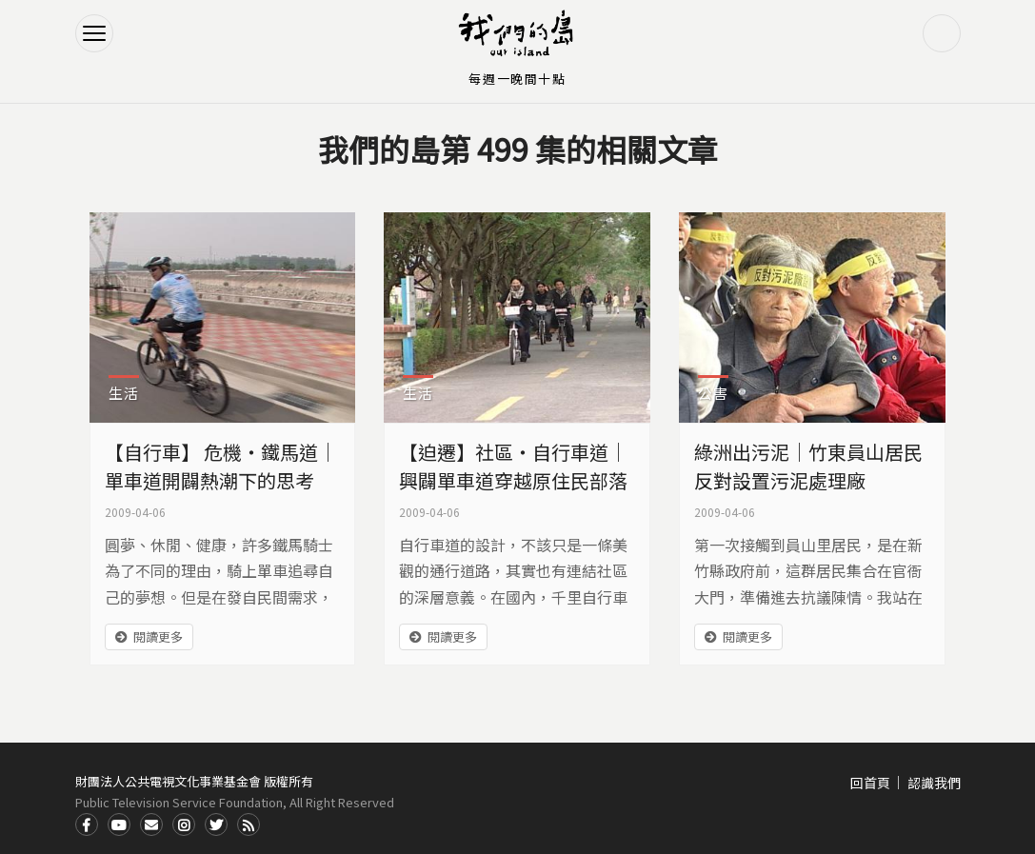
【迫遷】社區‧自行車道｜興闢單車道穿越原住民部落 (513, 466)
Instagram (183, 824)
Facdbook (86, 824)
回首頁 (870, 782)
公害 (713, 393)
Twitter (216, 824)
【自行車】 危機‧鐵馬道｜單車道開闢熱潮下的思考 (221, 466)
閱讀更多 (158, 636)
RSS (248, 824)
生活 (124, 393)
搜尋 (942, 33)
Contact (151, 824)
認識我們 (934, 782)
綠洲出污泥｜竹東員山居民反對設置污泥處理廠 (808, 466)
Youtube (119, 824)
